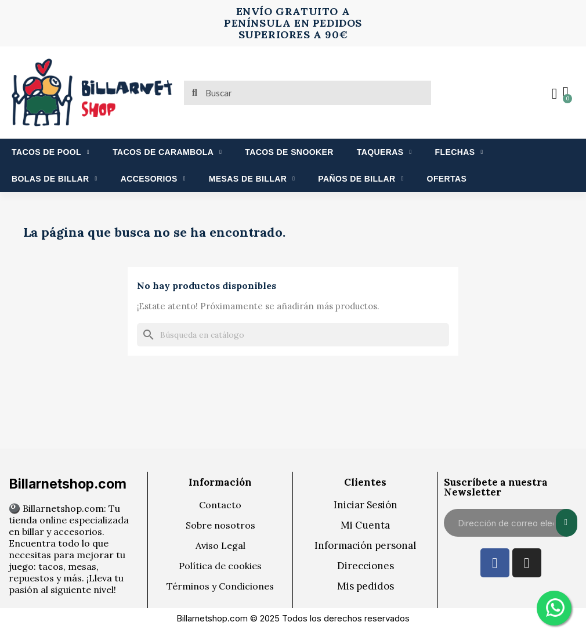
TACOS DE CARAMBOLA (167, 152)
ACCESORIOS (153, 178)
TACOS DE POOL (50, 152)
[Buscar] (293, 334)
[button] (565, 92)
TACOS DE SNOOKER (289, 152)
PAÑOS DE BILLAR (360, 178)
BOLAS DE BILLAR (54, 178)
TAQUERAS (384, 152)
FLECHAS (459, 152)
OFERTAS (447, 178)
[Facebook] (494, 562)
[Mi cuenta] (554, 94)
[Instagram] (526, 562)
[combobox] (308, 93)
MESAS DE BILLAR (252, 178)
